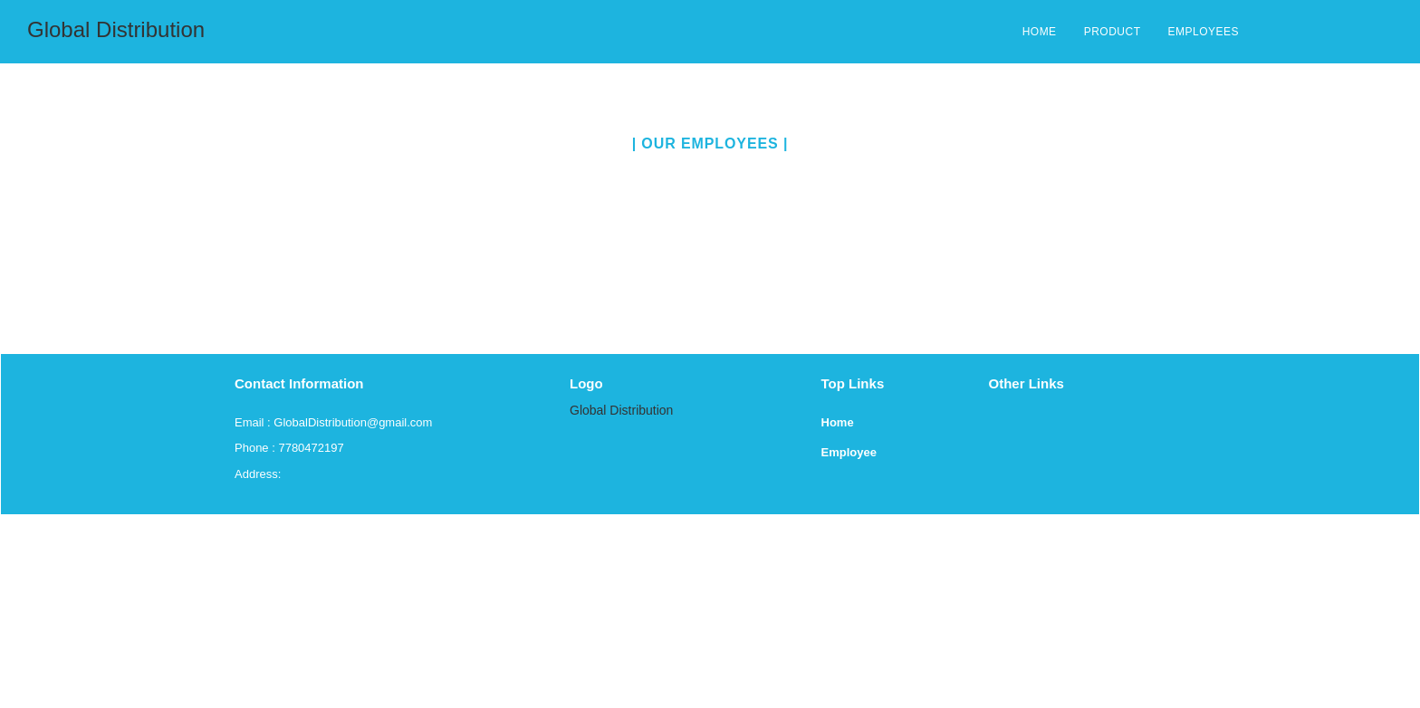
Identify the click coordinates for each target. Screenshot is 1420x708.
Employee (849, 452)
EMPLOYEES (1203, 31)
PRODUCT (1112, 31)
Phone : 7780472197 (289, 447)
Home (837, 422)
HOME (1039, 31)
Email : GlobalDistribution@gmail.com (333, 422)
